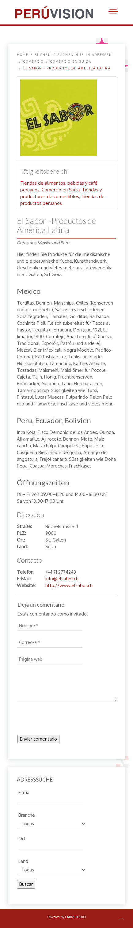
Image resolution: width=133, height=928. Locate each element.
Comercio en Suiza (70, 61)
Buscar (26, 884)
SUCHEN (43, 55)
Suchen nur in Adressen (85, 55)
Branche (26, 814)
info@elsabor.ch (61, 579)
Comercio (33, 61)
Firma (23, 791)
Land (23, 860)
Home (22, 55)
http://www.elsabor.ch (69, 585)
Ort (21, 838)
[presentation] (64, 720)
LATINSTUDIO (75, 917)
